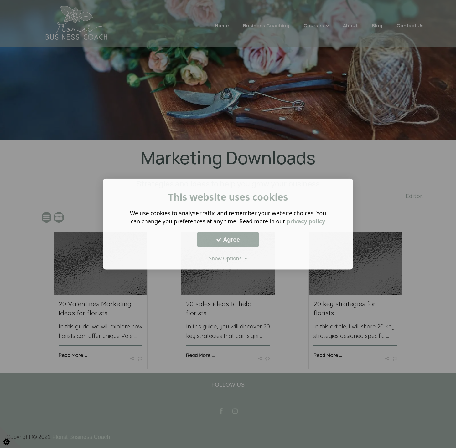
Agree (228, 239)
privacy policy (306, 221)
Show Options (228, 258)
